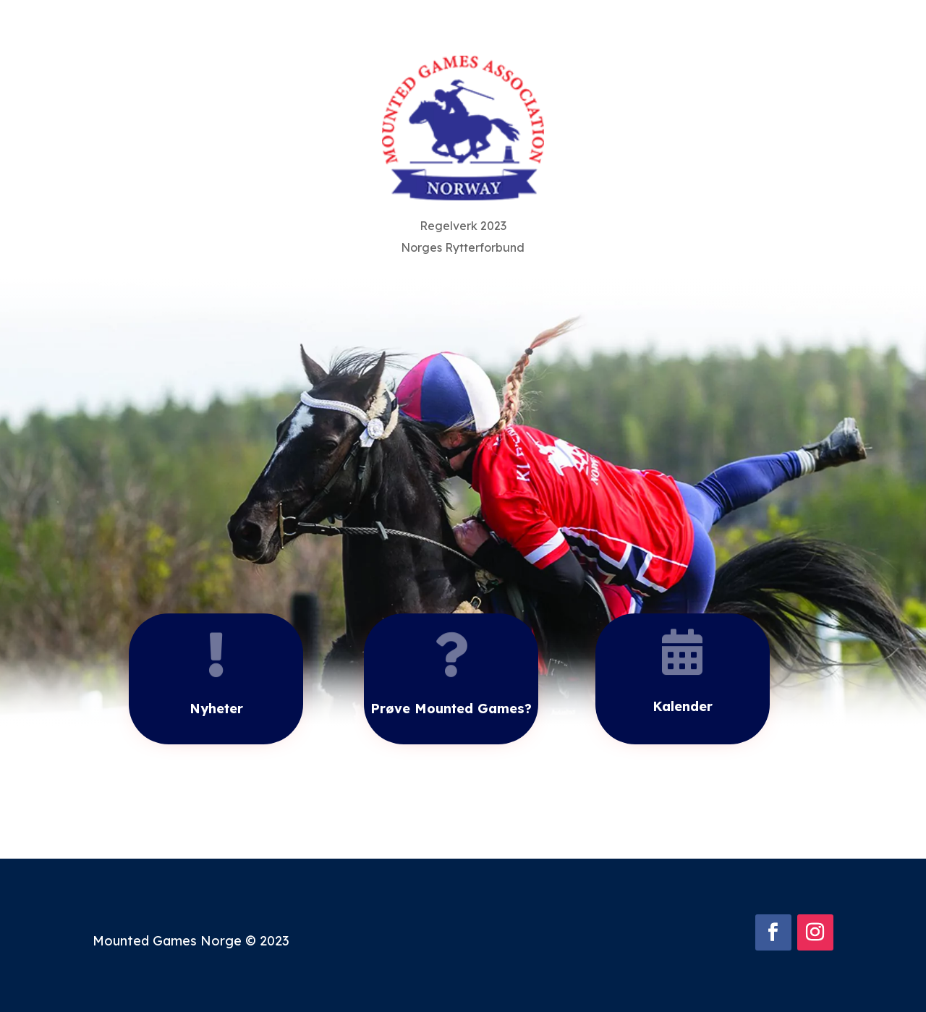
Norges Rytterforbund (462, 248)
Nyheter (216, 708)
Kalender (683, 706)
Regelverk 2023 (463, 227)
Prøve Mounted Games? (451, 708)
